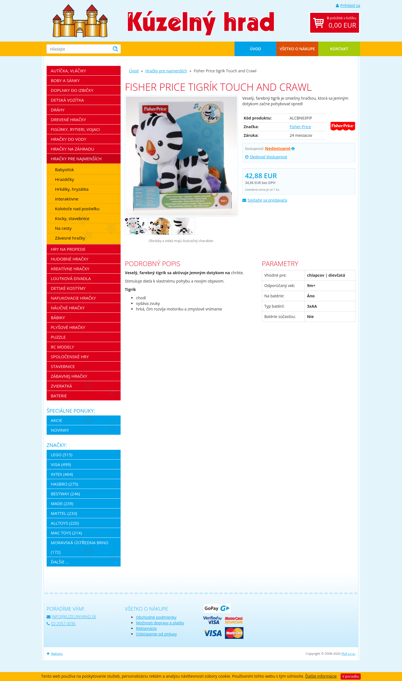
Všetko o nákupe (297, 48)
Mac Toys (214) (66, 533)
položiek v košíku (341, 23)
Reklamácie (146, 628)
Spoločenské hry (70, 356)
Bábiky (58, 317)
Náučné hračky (68, 307)
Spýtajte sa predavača (264, 200)
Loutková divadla (71, 278)
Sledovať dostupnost (266, 156)
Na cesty (63, 228)
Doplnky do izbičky (72, 90)
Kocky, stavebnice (72, 218)
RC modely (62, 347)
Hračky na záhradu (72, 149)
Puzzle (58, 337)
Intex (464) (62, 474)
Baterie (59, 395)
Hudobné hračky (69, 259)
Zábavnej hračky (69, 376)
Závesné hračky (70, 238)
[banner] (80, 20)
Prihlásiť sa (348, 5)
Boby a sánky (65, 80)
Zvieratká (61, 386)
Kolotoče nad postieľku (77, 208)
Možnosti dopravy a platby (160, 622)
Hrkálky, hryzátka (71, 189)
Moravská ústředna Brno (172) (79, 547)
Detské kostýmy (68, 288)
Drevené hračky (68, 119)
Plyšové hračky (68, 327)
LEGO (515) (61, 454)
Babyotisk (64, 169)
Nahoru (55, 653)
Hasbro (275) (64, 484)
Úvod (255, 48)
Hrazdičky (64, 179)
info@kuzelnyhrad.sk (71, 616)
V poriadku (350, 676)
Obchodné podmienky (156, 617)
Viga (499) (61, 464)
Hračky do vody (68, 139)
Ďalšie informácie (321, 676)
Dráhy (57, 110)
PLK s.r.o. (348, 653)
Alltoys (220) (65, 523)
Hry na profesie (68, 249)
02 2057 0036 (61, 623)
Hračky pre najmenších (166, 70)
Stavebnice (63, 366)
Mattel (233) (64, 513)
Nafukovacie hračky (73, 298)
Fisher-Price (300, 126)
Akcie (56, 420)
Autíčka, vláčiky (68, 70)
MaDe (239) (62, 503)
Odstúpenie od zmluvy (156, 634)
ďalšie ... (60, 562)
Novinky (60, 430)
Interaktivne (66, 199)
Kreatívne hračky (70, 268)
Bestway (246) (65, 493)
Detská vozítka (67, 100)
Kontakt (339, 48)
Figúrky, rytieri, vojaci (75, 129)
